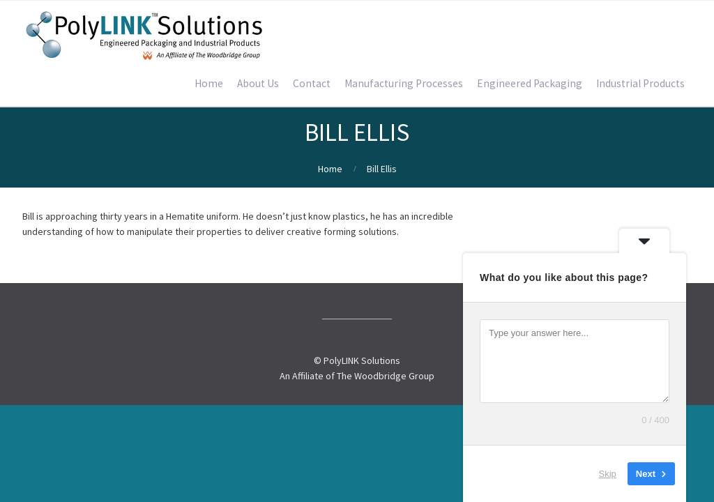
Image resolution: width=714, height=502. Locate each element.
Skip (607, 474)
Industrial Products (640, 83)
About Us (258, 83)
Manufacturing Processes (403, 83)
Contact (312, 83)
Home (209, 83)
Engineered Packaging (529, 83)
